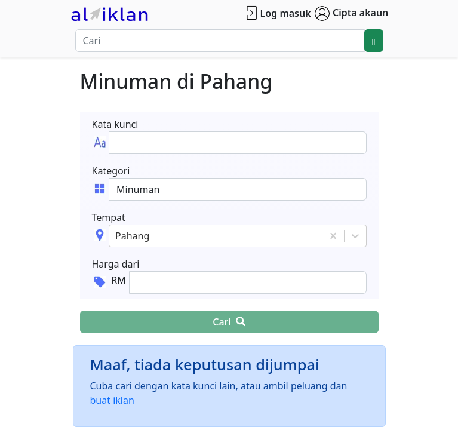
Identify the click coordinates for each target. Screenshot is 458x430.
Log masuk (276, 12)
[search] (373, 40)
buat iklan (112, 400)
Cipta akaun (351, 13)
